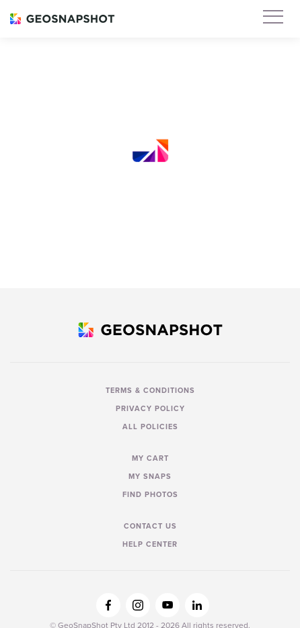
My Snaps (150, 476)
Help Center (150, 544)
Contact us (150, 526)
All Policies (150, 426)
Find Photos (150, 494)
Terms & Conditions (150, 390)
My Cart (150, 458)
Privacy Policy (150, 408)
